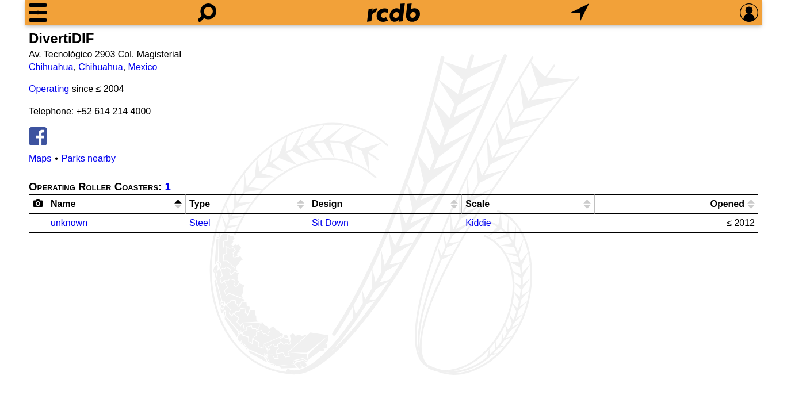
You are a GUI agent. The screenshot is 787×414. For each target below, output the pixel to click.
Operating (49, 89)
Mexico (143, 67)
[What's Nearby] (580, 12)
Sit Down (330, 223)
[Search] (207, 12)
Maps (40, 158)
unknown (69, 223)
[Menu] (38, 12)
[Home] (393, 12)
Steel (199, 223)
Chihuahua (51, 67)
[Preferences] (749, 12)
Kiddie (478, 223)
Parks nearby (89, 158)
